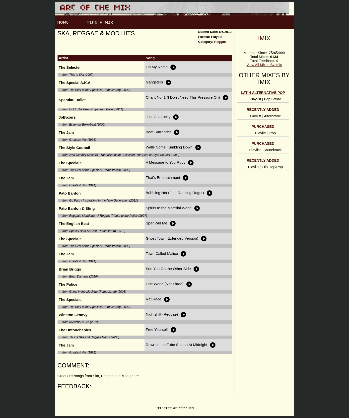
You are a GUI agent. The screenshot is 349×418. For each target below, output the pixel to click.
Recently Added (263, 110)
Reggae (220, 42)
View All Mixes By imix (264, 65)
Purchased (263, 127)
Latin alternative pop (263, 93)
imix (264, 38)
